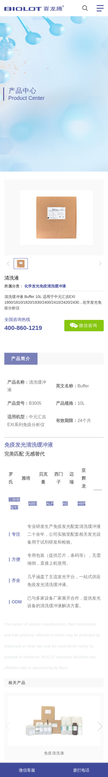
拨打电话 (81, 770)
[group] (53, 739)
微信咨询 (89, 325)
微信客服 (27, 770)
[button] (100, 739)
